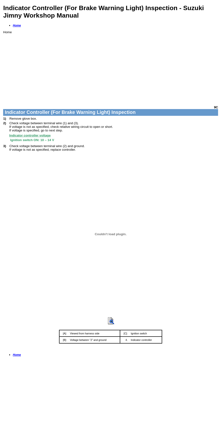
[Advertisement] (110, 67)
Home (17, 25)
